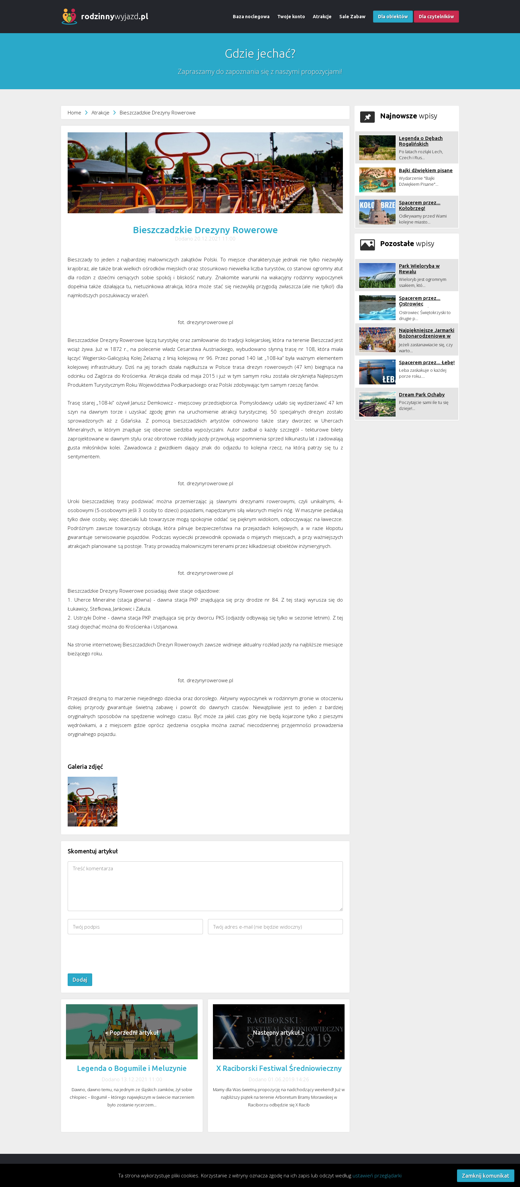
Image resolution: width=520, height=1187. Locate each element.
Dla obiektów (393, 16)
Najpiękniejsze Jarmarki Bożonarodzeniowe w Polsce (426, 335)
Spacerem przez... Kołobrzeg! (419, 205)
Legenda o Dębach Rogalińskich (421, 141)
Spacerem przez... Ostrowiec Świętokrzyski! (419, 303)
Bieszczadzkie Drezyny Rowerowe (158, 112)
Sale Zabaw (352, 16)
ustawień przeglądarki (377, 1175)
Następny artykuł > (278, 1032)
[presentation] (118, 954)
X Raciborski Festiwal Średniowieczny (279, 1068)
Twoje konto (291, 16)
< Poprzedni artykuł (132, 1032)
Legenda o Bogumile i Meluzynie (132, 1068)
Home (74, 112)
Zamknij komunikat (485, 1176)
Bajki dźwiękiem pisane (426, 170)
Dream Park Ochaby (422, 394)
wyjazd (114, 16)
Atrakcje (322, 16)
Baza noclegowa (251, 16)
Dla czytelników (436, 16)
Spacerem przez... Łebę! (427, 362)
